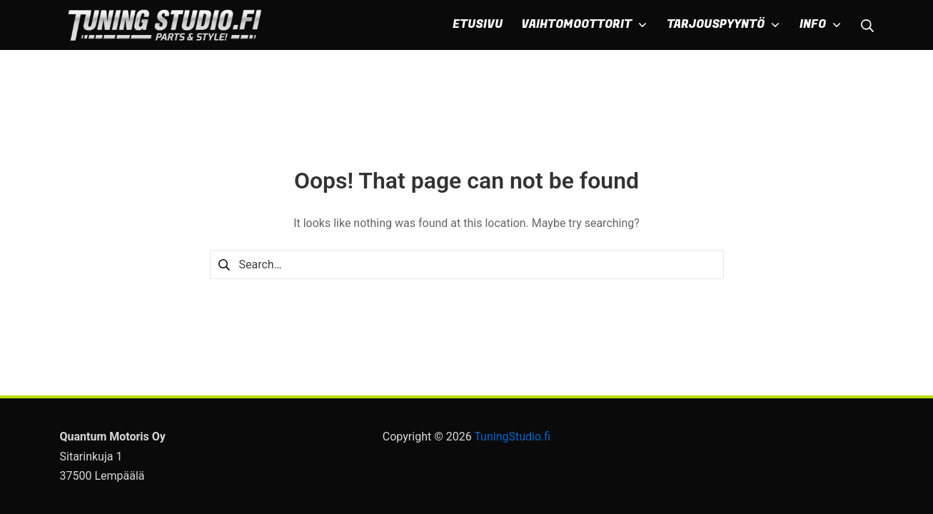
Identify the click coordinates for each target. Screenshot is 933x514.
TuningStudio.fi (512, 436)
